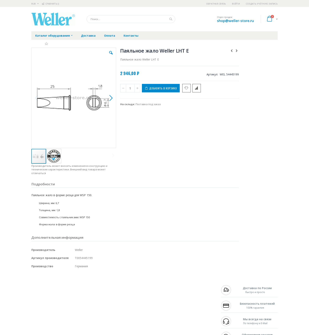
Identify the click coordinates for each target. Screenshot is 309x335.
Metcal (61, 285)
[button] (102, 56)
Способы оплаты (189, 297)
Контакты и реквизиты (193, 281)
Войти (236, 3)
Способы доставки (190, 289)
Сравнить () (50, 3)
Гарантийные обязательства (133, 281)
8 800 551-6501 (230, 293)
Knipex (51, 316)
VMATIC (78, 308)
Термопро (75, 285)
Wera (62, 316)
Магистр (90, 285)
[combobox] (131, 19)
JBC (54, 281)
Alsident (85, 281)
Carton (75, 301)
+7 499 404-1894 (230, 281)
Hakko (35, 281)
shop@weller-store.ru (235, 20)
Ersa (45, 281)
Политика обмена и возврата (134, 289)
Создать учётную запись (262, 3)
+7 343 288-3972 (230, 289)
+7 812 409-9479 (230, 285)
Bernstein (37, 316)
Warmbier (50, 308)
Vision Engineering (42, 301)
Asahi (74, 293)
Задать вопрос (124, 308)
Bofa (34, 285)
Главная (46, 44)
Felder (63, 293)
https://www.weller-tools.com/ (97, 332)
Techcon (65, 308)
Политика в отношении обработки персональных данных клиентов (137, 299)
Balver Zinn (38, 293)
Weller (73, 281)
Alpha (52, 293)
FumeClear (47, 285)
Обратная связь (216, 3)
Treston (36, 308)
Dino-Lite (62, 301)
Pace (62, 281)
